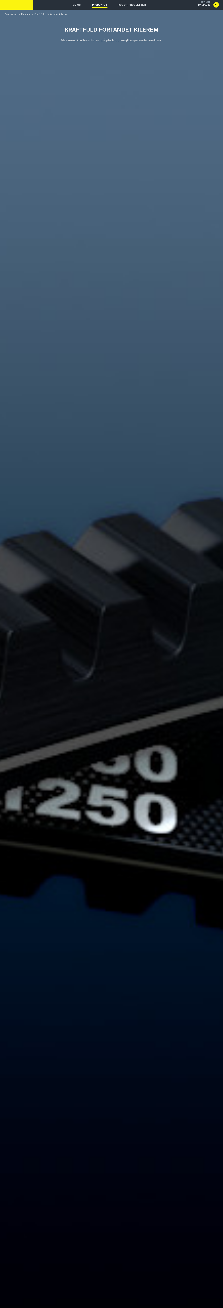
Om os (77, 4)
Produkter (99, 4)
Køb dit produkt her (132, 4)
